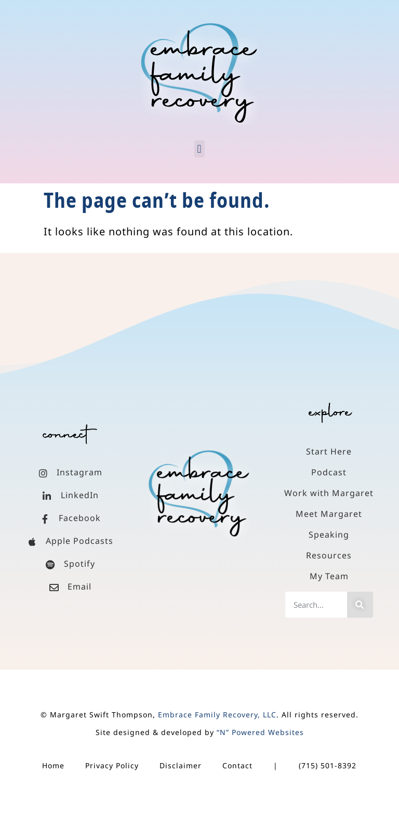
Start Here (329, 451)
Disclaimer (180, 765)
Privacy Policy (112, 765)
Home (53, 765)
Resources (329, 555)
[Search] (360, 605)
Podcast (329, 472)
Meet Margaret (329, 513)
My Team (329, 576)
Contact (237, 765)
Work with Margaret (329, 493)
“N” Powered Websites (260, 732)
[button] (199, 148)
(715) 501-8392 (327, 765)
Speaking (329, 534)
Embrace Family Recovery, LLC (217, 714)
